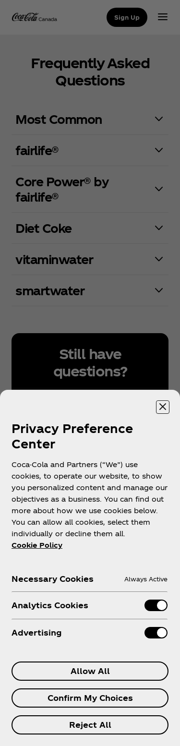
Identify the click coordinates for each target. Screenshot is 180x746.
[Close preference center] (162, 407)
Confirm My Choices (90, 697)
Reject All (90, 724)
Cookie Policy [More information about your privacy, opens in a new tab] (37, 545)
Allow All (90, 670)
